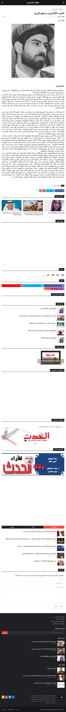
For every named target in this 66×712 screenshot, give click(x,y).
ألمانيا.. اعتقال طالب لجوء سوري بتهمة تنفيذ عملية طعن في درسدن (39, 531)
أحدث (62, 264)
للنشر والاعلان (11, 709)
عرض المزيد (5, 196)
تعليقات (12, 527)
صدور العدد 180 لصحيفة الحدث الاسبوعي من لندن (44, 649)
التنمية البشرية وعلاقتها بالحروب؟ (56, 212)
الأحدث (33, 527)
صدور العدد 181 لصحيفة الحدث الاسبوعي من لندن (44, 641)
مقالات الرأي (57, 9)
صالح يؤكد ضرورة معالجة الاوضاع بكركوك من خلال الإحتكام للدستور (39, 553)
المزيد (43, 275)
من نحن (18, 709)
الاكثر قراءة (53, 527)
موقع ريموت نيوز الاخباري (59, 623)
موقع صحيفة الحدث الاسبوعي (58, 621)
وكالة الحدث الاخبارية (60, 617)
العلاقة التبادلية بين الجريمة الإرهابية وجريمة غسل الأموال (42, 330)
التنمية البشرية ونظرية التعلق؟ (48, 338)
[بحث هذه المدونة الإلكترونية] (36, 632)
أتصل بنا (4, 709)
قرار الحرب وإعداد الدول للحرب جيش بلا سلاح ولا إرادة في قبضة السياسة (33, 213)
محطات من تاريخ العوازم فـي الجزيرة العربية (45, 683)
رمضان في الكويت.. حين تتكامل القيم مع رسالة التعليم (12, 213)
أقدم (4, 264)
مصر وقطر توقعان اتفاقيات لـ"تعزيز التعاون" (45, 561)
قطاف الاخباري (33, 2)
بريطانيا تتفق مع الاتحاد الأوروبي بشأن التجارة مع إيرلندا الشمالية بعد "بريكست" (36, 546)
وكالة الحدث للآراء (60, 619)
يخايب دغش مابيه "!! (51, 668)
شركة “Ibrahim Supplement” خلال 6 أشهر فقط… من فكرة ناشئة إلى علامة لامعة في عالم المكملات (30, 539)
